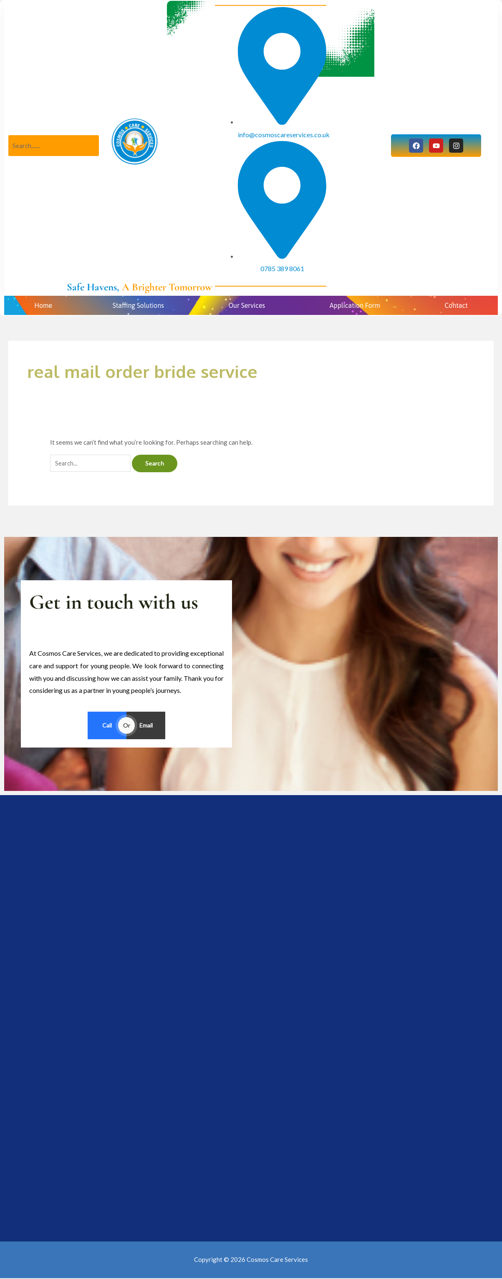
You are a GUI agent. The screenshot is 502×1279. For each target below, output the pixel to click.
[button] (140, 305)
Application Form (355, 305)
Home (43, 305)
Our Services (246, 305)
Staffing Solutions (138, 305)
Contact (455, 305)
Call (107, 725)
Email (146, 725)
